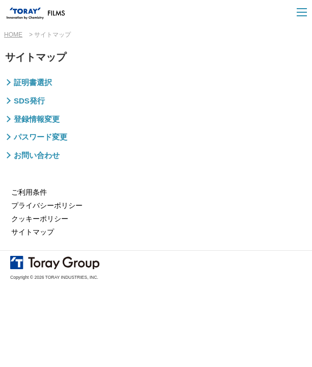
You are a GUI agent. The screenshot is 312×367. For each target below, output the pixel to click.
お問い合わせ (37, 155)
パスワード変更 (40, 137)
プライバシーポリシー (47, 205)
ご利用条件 (29, 192)
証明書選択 (33, 82)
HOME (13, 34)
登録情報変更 (37, 119)
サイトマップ (32, 232)
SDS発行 (29, 100)
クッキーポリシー (39, 219)
